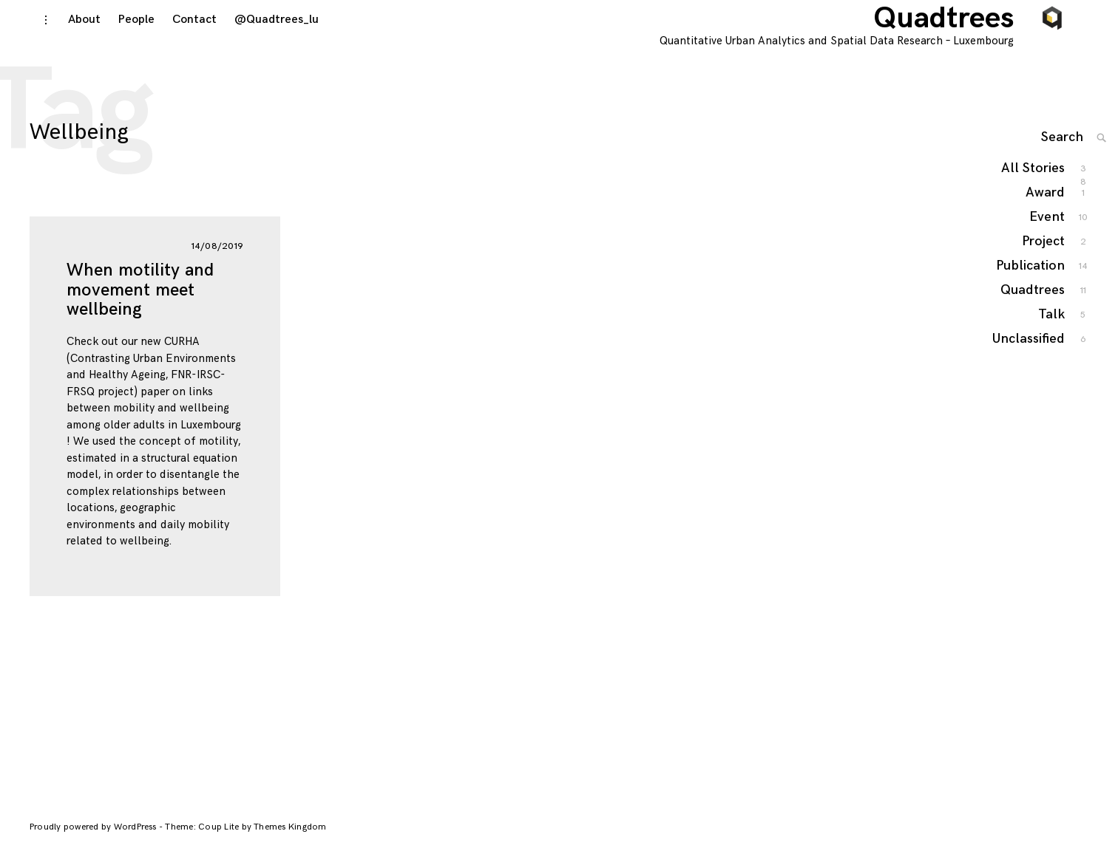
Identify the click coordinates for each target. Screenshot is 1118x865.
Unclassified (1029, 360)
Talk (1052, 335)
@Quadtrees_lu (261, 38)
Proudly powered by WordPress (94, 839)
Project (1044, 262)
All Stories (1033, 190)
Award (1046, 214)
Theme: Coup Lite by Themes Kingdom (245, 839)
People (121, 38)
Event (1047, 238)
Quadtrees (962, 37)
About (68, 38)
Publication (1031, 287)
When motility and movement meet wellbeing (140, 302)
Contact (179, 38)
